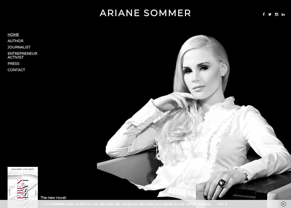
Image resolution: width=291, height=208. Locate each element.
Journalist (19, 47)
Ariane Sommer (145, 13)
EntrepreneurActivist (22, 55)
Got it (222, 204)
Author (15, 41)
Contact (16, 70)
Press (13, 64)
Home (13, 35)
